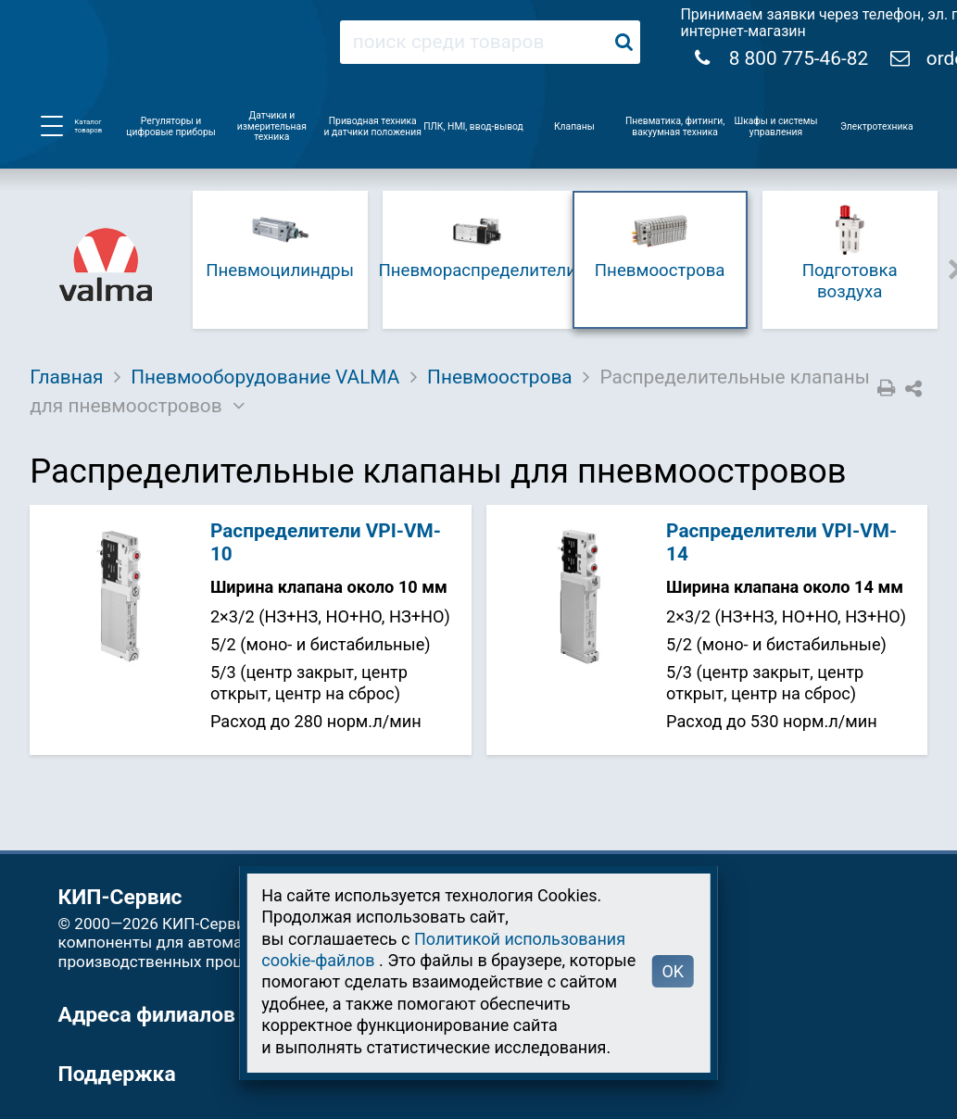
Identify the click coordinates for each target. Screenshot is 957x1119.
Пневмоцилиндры (280, 241)
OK (672, 971)
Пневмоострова (660, 241)
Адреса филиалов (146, 1014)
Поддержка (117, 1074)
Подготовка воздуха (850, 251)
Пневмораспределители (478, 241)
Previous (171, 267)
